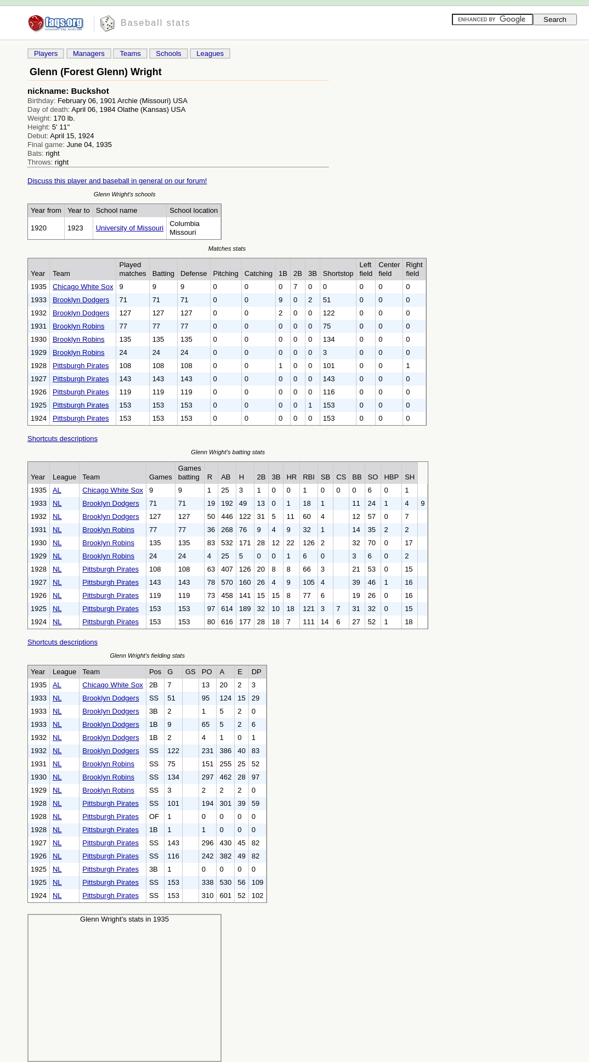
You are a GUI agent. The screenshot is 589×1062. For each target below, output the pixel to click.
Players (46, 53)
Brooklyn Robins (79, 326)
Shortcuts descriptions (62, 438)
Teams (130, 53)
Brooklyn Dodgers (81, 300)
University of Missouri (130, 228)
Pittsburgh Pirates (81, 365)
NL (57, 503)
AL (57, 490)
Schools (168, 53)
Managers (89, 53)
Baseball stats (156, 22)
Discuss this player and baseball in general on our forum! (117, 181)
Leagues (210, 53)
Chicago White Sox (83, 287)
